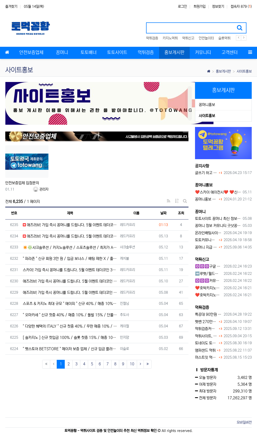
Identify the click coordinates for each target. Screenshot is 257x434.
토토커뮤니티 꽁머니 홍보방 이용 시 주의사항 (206, 240)
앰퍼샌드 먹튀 (205, 350)
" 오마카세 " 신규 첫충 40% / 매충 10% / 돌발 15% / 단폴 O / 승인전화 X (70, 315)
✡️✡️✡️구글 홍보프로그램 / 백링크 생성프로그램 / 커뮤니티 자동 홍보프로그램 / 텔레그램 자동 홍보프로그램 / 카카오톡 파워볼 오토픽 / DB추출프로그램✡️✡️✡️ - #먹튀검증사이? (208, 266)
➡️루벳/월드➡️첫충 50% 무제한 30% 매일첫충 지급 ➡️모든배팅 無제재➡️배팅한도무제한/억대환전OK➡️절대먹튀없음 (208, 274)
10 (132, 364)
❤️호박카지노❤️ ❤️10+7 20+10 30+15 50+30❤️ (208, 288)
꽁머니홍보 (207, 105)
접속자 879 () (241, 7)
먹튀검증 (152, 38)
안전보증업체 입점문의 (22, 183)
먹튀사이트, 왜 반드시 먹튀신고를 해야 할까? (206, 336)
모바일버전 (244, 422)
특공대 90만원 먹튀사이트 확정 (208, 314)
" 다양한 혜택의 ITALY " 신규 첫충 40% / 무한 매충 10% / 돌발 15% (70, 326)
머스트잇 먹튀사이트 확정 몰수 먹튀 (206, 357)
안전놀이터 (206, 38)
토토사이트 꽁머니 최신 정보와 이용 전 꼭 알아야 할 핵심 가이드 (218, 218)
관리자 (40, 189)
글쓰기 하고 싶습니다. (206, 173)
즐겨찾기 (11, 7)
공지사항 (202, 166)
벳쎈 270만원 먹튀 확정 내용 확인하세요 (206, 322)
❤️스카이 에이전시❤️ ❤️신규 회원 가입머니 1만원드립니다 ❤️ (218, 192)
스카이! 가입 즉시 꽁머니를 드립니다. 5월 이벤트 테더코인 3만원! (70, 270)
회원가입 (200, 7)
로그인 (182, 7)
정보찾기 (218, 7)
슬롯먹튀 (224, 38)
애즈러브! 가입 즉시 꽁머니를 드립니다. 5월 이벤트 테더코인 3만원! (70, 225)
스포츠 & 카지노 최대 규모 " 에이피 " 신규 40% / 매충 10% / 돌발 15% (70, 303)
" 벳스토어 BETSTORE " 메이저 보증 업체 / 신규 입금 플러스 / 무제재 (70, 349)
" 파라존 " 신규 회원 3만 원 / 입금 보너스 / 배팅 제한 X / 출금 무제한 (70, 258)
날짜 (163, 213)
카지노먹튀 (170, 38)
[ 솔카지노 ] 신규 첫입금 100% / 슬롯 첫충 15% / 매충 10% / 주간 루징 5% (70, 337)
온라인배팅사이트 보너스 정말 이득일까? (208, 233)
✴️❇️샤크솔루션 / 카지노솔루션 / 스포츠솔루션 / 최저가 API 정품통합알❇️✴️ (70, 247)
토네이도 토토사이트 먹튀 (206, 343)
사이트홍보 (244, 71)
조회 (181, 213)
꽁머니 (200, 211)
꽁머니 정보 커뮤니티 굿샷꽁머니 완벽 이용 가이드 (218, 226)
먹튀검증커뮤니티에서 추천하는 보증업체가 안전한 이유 (206, 329)
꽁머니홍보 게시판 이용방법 (206, 199)
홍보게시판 (223, 71)
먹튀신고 (188, 38)
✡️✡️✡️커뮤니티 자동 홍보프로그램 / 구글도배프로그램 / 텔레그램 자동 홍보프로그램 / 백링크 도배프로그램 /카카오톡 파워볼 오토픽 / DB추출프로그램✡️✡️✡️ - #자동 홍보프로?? (208, 281)
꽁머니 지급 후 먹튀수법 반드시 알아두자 (206, 247)
